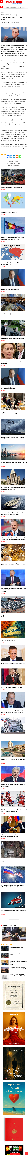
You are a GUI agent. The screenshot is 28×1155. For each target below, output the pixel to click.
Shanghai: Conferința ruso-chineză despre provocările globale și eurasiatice (14, 463)
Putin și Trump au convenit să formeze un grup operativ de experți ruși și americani (12, 835)
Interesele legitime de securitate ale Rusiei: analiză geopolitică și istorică (13, 263)
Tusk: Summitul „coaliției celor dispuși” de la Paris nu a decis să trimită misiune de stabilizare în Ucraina (14, 538)
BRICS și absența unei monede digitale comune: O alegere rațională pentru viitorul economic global (13, 563)
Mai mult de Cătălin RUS (13, 163)
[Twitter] (11, 156)
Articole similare (13, 161)
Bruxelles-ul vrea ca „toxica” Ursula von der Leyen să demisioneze (13, 362)
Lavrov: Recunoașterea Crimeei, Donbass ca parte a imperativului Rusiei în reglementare (13, 288)
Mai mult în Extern (13, 165)
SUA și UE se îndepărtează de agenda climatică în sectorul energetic (12, 438)
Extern (6, 11)
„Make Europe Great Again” (7, 736)
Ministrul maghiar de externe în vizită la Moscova (13, 663)
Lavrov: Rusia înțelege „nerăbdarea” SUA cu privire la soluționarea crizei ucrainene (13, 387)
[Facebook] (8, 156)
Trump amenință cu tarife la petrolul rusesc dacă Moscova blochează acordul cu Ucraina (12, 513)
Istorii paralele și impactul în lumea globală (11, 187)
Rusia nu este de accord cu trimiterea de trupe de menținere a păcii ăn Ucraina (13, 488)
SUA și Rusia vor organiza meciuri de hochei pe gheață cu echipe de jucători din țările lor (14, 810)
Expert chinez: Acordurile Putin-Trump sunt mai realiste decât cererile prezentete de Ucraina (12, 886)
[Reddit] (17, 156)
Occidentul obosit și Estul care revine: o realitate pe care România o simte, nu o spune (13, 211)
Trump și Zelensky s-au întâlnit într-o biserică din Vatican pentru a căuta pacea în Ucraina (12, 412)
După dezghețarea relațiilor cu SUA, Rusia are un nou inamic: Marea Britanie (13, 911)
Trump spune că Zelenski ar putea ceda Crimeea (12, 338)
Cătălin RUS (4, 22)
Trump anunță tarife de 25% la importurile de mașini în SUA (13, 615)
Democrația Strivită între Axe (8, 640)
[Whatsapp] (20, 156)
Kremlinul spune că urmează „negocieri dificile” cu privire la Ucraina (13, 785)
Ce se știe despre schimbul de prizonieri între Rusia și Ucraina (13, 860)
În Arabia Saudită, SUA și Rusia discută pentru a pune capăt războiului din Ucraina (13, 760)
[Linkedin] (14, 156)
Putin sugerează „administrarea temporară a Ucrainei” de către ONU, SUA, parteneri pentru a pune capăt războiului (14, 590)
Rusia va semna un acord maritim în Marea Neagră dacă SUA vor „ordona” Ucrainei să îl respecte (13, 711)
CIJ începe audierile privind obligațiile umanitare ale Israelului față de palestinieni (13, 313)
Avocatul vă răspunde (9, 925)
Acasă (2, 11)
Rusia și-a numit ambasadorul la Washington (11, 687)
